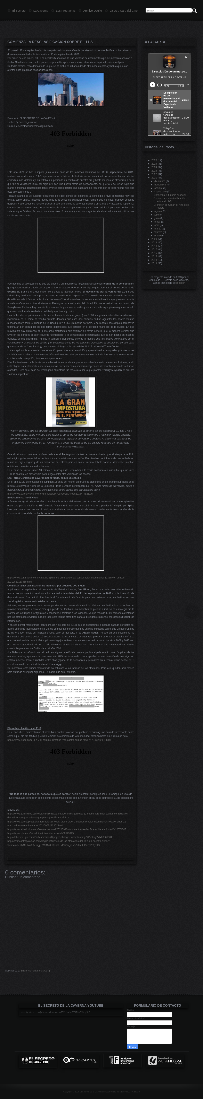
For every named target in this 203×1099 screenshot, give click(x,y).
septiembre (160, 191)
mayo (157, 221)
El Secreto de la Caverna (91, 1092)
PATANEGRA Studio (130, 1092)
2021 (154, 177)
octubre (158, 188)
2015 (154, 256)
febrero (158, 232)
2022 (154, 174)
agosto (158, 211)
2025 (154, 163)
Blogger (180, 282)
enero (157, 235)
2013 (154, 263)
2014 (154, 260)
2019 (154, 242)
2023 (154, 170)
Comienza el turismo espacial (170, 195)
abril (156, 225)
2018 (154, 246)
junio (157, 218)
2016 (154, 253)
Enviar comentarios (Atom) (35, 970)
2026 (154, 160)
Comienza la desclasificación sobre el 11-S (50, 42)
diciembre (159, 181)
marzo (157, 228)
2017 (154, 249)
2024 (154, 167)
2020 (154, 239)
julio (156, 214)
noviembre (160, 184)
